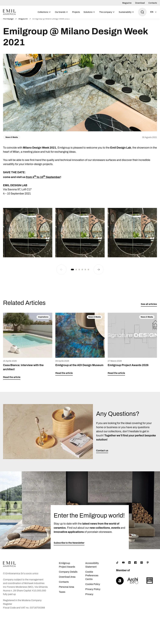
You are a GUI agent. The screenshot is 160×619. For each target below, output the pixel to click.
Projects (76, 12)
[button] (72, 273)
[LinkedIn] (129, 566)
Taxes (62, 595)
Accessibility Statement (92, 568)
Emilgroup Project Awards (67, 568)
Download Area (67, 580)
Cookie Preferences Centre (91, 579)
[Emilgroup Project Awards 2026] (132, 347)
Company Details (68, 575)
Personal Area (66, 590)
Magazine (127, 3)
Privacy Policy (92, 592)
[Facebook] (135, 566)
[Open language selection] (153, 12)
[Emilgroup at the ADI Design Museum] (80, 347)
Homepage (8, 22)
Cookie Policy (92, 587)
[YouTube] (123, 566)
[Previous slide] (61, 273)
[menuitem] (44, 12)
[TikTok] (117, 566)
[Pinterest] (147, 566)
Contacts (152, 3)
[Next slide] (99, 273)
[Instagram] (141, 566)
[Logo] (9, 12)
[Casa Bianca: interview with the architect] (27, 349)
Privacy (89, 597)
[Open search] (142, 12)
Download (140, 3)
